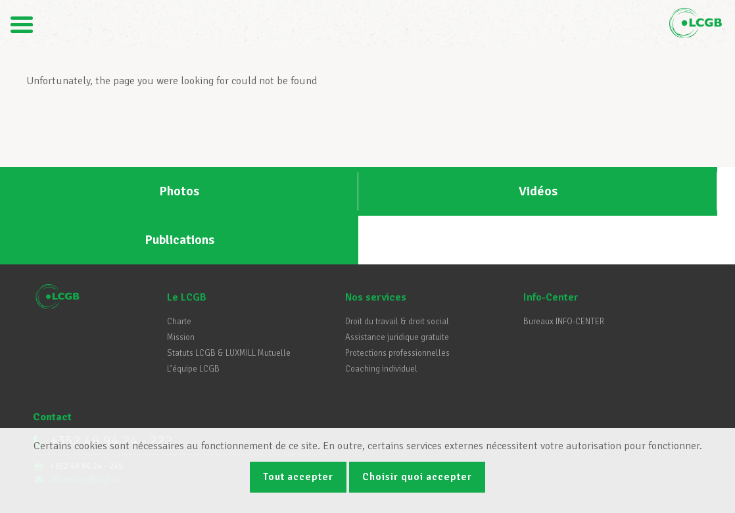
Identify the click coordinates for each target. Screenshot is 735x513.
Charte (179, 273)
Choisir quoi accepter (419, 475)
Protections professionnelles (397, 304)
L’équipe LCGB (193, 320)
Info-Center (550, 248)
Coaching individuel (381, 320)
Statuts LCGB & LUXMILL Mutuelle (229, 304)
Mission (181, 288)
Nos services (375, 248)
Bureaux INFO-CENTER (563, 273)
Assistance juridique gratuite (397, 288)
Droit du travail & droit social (397, 273)
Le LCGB (186, 248)
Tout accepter (295, 475)
